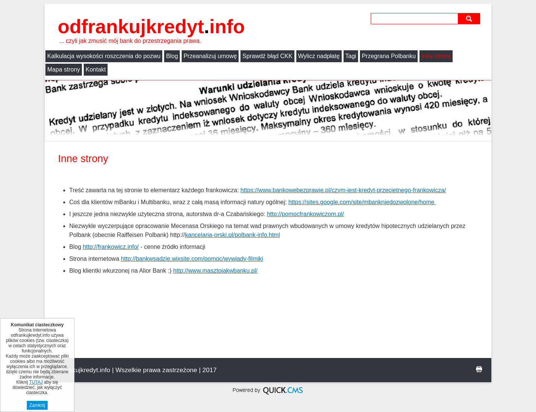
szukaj (470, 18)
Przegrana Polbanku (389, 56)
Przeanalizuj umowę (210, 56)
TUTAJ (35, 382)
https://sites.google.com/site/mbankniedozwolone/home (362, 202)
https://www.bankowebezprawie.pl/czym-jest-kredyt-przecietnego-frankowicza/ (343, 190)
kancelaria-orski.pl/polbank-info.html (232, 235)
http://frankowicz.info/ (110, 247)
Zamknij (37, 405)
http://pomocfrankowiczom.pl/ (305, 214)
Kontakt (96, 69)
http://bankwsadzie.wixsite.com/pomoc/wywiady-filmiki (192, 259)
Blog (172, 56)
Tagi (350, 56)
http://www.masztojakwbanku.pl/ (215, 270)
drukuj (479, 369)
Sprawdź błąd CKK (267, 56)
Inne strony (436, 56)
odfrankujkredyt (151, 26)
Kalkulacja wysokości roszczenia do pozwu (103, 56)
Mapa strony (63, 69)
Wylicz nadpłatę (319, 56)
